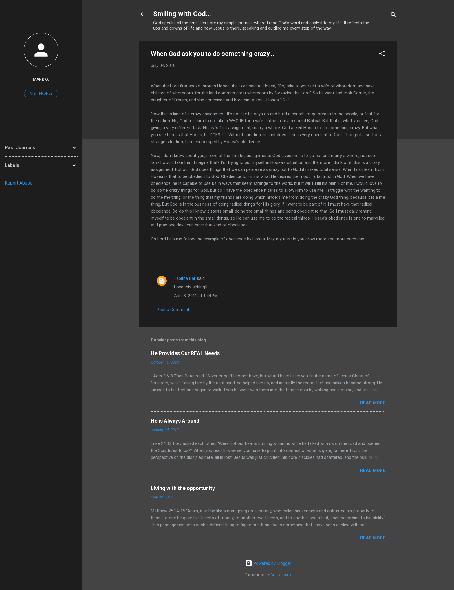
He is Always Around (175, 421)
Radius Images (280, 575)
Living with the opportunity (183, 488)
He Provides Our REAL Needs (185, 353)
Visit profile (41, 94)
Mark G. (41, 79)
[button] (381, 54)
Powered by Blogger (268, 563)
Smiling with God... (182, 14)
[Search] (393, 16)
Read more (372, 402)
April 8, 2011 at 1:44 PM (196, 295)
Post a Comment (173, 309)
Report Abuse (18, 183)
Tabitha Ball (185, 278)
